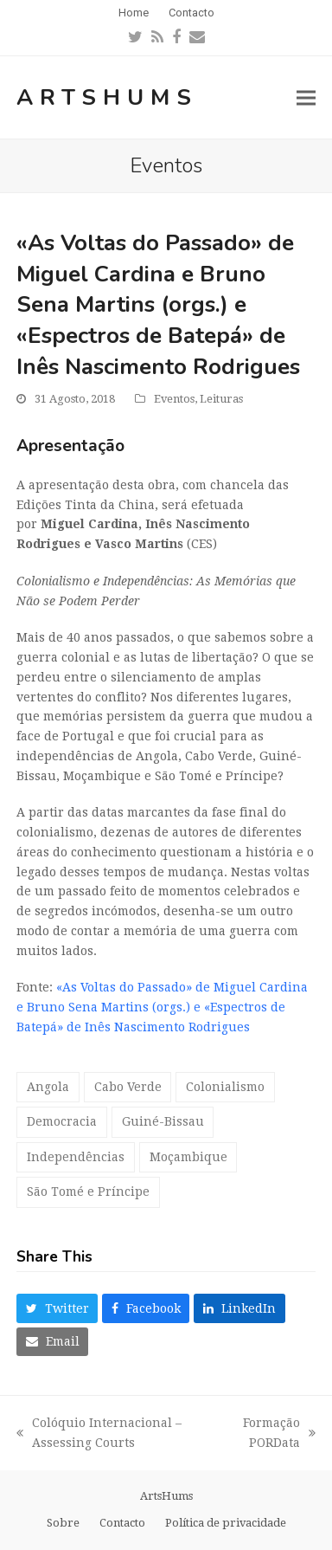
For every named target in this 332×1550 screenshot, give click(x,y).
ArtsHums (107, 97)
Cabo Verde (128, 1087)
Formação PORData (271, 1434)
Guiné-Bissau (163, 1121)
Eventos (174, 398)
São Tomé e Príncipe (88, 1191)
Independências (75, 1157)
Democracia (62, 1121)
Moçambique (188, 1157)
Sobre (63, 1522)
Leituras (221, 398)
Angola (48, 1087)
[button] (306, 97)
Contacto (122, 1522)
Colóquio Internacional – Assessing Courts (99, 1434)
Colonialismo (225, 1087)
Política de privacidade (225, 1522)
